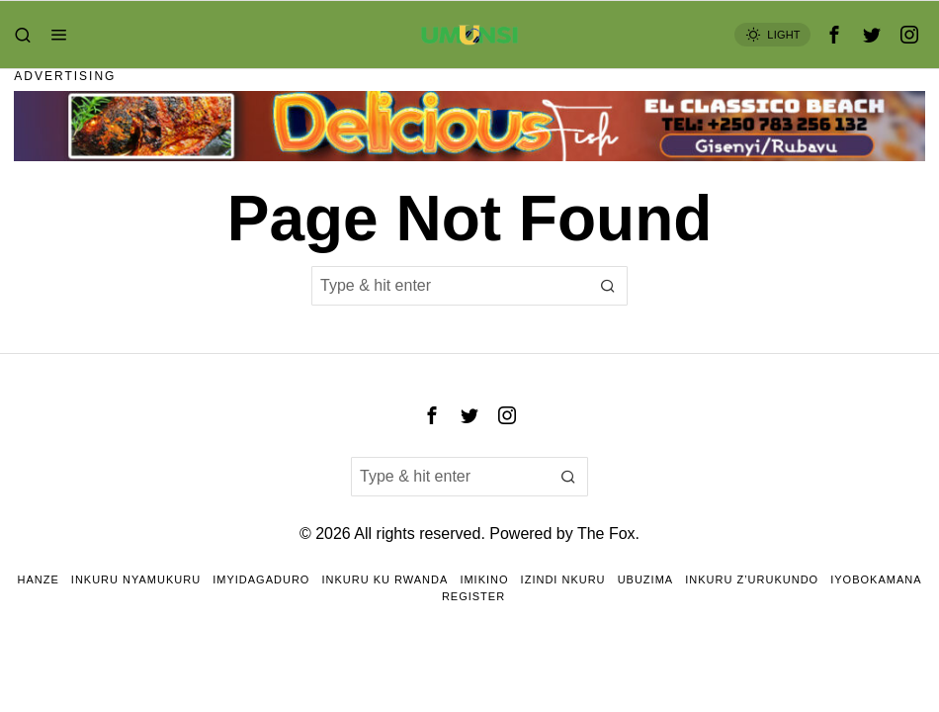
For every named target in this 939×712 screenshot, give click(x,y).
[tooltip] (834, 34)
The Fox (606, 533)
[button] (608, 286)
